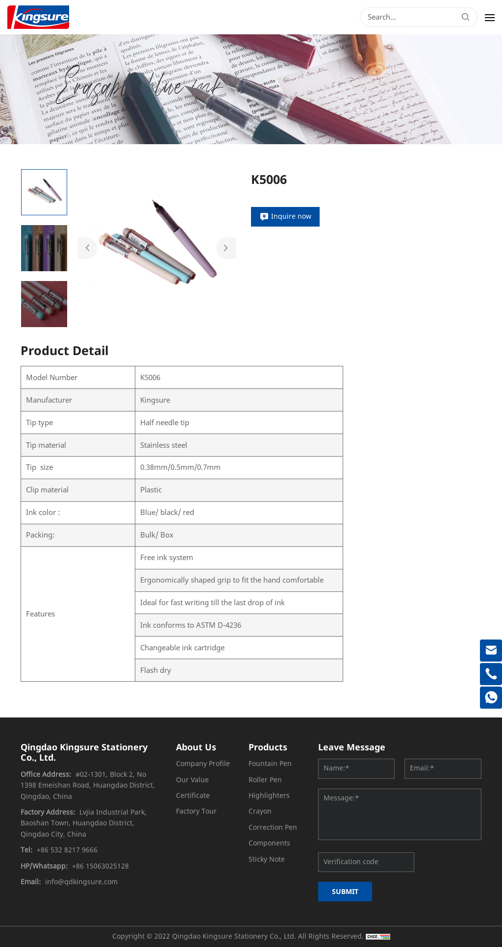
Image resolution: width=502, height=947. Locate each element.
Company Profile (203, 764)
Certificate (193, 796)
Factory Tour (196, 811)
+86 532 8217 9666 (67, 850)
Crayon (260, 811)
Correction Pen (273, 827)
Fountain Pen (270, 764)
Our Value (192, 780)
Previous (87, 248)
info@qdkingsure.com (81, 882)
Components (269, 843)
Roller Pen (265, 780)
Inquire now (291, 216)
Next (226, 248)
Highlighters (269, 796)
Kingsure (155, 400)
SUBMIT (345, 891)
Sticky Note (267, 859)
